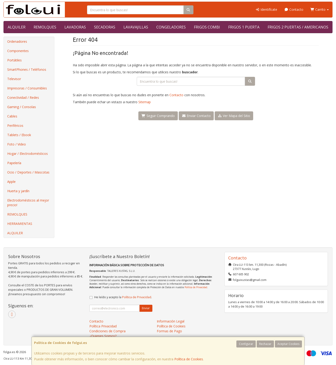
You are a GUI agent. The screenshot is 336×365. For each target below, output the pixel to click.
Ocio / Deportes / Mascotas (28, 172)
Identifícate (266, 9)
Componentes (18, 51)
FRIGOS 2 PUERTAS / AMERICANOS (298, 27)
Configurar (246, 344)
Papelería (14, 163)
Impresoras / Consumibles (27, 88)
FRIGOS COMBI (207, 27)
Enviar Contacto (196, 115)
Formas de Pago (169, 331)
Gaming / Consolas (21, 107)
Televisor (14, 79)
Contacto (293, 9)
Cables (12, 116)
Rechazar (265, 344)
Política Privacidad (103, 326)
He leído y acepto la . (123, 297)
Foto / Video (16, 144)
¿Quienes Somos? (102, 336)
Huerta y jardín (18, 191)
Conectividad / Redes (23, 97)
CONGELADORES (171, 27)
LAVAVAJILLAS (135, 27)
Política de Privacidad (196, 287)
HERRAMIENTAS (19, 223)
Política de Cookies (188, 359)
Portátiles (14, 60)
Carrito (319, 9)
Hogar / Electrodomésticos (27, 153)
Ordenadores (17, 41)
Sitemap (144, 102)
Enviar (146, 308)
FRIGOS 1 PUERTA (243, 27)
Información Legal (170, 321)
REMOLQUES (45, 27)
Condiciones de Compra (107, 331)
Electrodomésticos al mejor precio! (28, 202)
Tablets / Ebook (19, 135)
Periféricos (15, 125)
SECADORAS (104, 27)
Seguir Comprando (158, 115)
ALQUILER (16, 27)
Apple (11, 181)
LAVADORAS (75, 27)
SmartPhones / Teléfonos (26, 69)
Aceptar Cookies (288, 344)
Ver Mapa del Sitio (234, 115)
